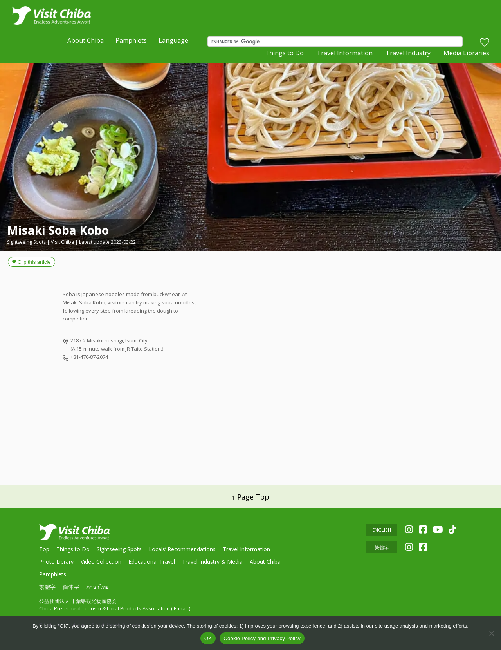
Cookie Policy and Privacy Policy (262, 638)
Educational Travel (151, 561)
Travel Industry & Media (212, 561)
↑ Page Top (250, 497)
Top (44, 549)
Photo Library (56, 561)
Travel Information (345, 55)
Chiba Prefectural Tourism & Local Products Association (104, 608)
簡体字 (71, 586)
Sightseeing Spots (119, 549)
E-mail (181, 608)
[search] (336, 42)
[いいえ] (491, 633)
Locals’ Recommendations (182, 549)
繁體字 (47, 586)
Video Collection (101, 561)
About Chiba (85, 41)
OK (208, 638)
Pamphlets (131, 41)
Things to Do (284, 55)
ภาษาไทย (97, 586)
